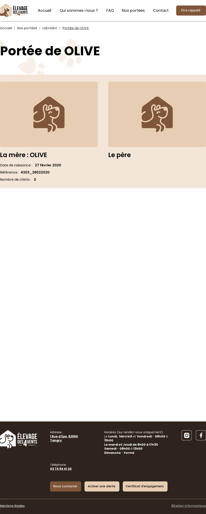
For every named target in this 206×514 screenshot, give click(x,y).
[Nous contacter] (65, 486)
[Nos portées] (27, 28)
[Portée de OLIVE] (75, 28)
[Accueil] (6, 28)
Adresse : (64, 436)
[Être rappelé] (191, 10)
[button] (102, 486)
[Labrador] (49, 28)
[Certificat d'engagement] (145, 486)
